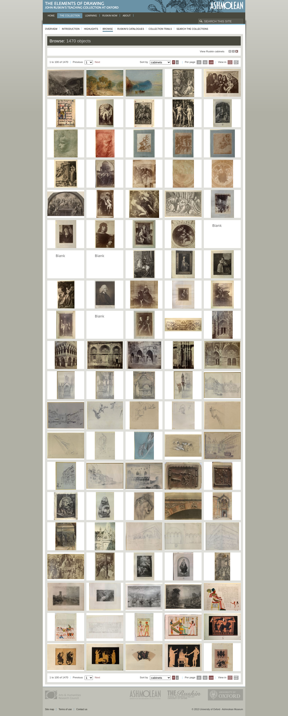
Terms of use (65, 709)
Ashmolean (226, 5)
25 (199, 62)
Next (97, 62)
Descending (177, 62)
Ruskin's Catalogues (130, 29)
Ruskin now (109, 15)
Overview (51, 29)
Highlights (91, 29)
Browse (108, 29)
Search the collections (192, 29)
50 (205, 62)
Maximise (230, 51)
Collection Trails (160, 29)
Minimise (233, 51)
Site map (49, 709)
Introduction (70, 29)
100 (211, 62)
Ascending (173, 62)
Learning (91, 15)
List (236, 62)
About (126, 15)
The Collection (70, 15)
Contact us (81, 709)
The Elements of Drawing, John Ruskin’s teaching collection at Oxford (83, 5)
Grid (230, 62)
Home (51, 15)
